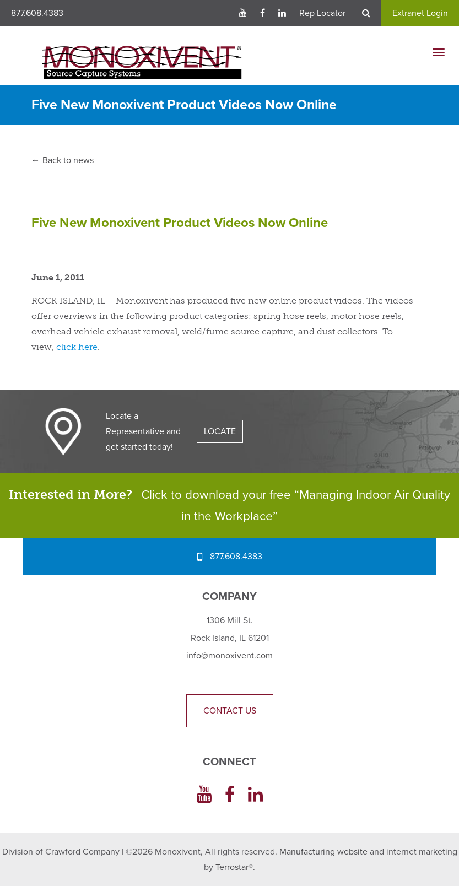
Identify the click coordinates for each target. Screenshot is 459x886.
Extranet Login (420, 13)
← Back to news (62, 160)
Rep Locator (322, 13)
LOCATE (220, 431)
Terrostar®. (235, 867)
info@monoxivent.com (229, 655)
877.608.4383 (37, 13)
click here (77, 347)
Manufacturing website (323, 851)
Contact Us (229, 710)
